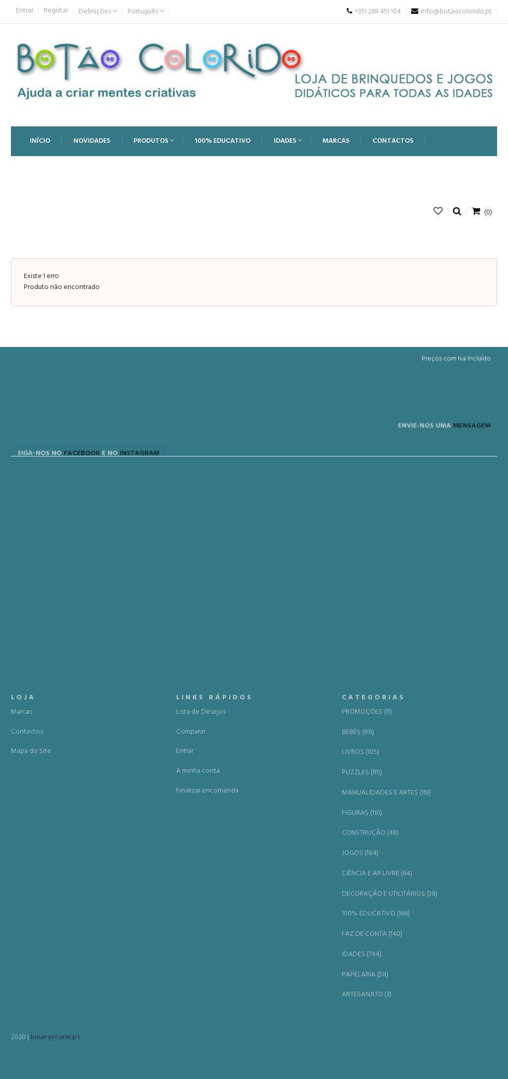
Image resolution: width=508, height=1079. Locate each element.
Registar (56, 10)
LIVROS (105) (360, 949)
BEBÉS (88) (358, 929)
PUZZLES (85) (362, 970)
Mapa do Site (31, 948)
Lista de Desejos (201, 909)
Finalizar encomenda (207, 988)
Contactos (27, 928)
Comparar (190, 928)
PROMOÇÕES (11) (367, 909)
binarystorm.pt (55, 1042)
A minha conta (198, 968)
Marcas (21, 909)
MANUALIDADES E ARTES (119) (386, 990)
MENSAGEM (457, 449)
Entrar (24, 10)
